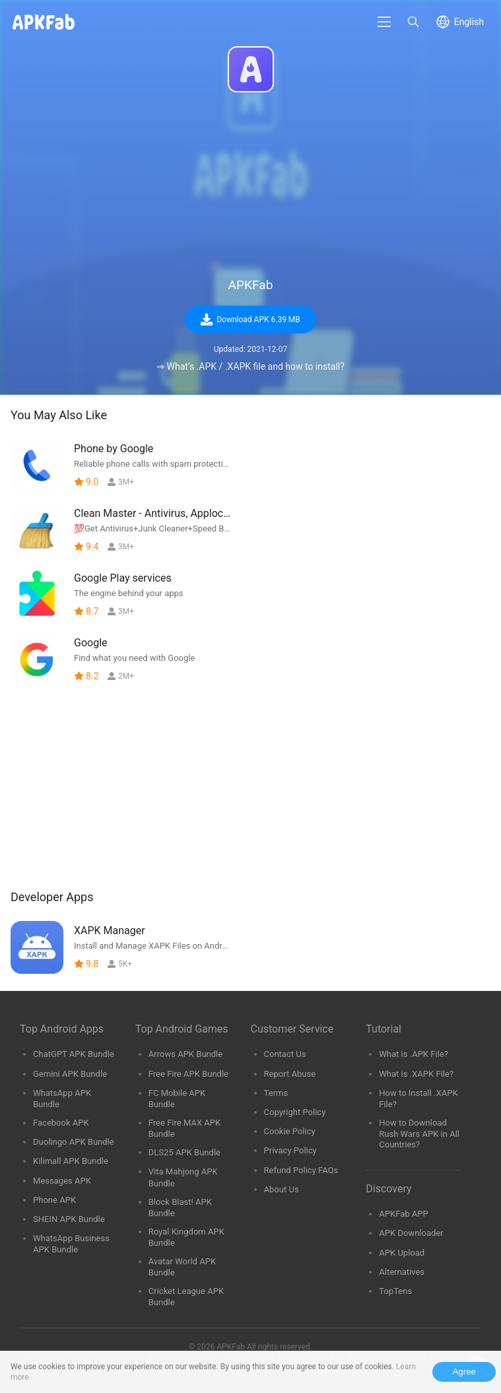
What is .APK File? (413, 1054)
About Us (281, 1189)
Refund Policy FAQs (301, 1170)
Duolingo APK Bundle (73, 1142)
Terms (276, 1093)
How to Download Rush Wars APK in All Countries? (419, 1133)
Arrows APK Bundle (185, 1054)
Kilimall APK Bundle (70, 1161)
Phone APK (54, 1200)
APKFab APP (403, 1214)
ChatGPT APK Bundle (73, 1054)
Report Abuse (290, 1074)
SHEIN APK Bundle (69, 1219)
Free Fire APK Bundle (188, 1074)
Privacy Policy (290, 1150)
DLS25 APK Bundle (184, 1152)
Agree (464, 1371)
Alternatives (401, 1272)
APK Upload (401, 1253)
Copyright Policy (295, 1112)
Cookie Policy (290, 1131)
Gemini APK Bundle (70, 1074)
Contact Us (285, 1054)
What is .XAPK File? (416, 1074)
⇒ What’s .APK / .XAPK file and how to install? (250, 366)
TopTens (395, 1291)
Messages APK (62, 1181)
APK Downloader (411, 1233)
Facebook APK (61, 1123)
